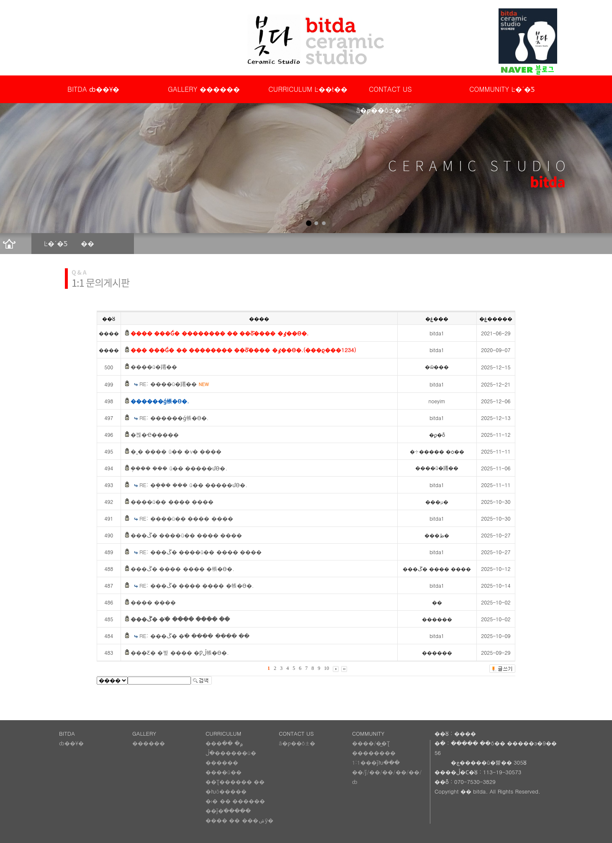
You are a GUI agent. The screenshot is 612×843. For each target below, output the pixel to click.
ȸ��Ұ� (71, 743)
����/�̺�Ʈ (371, 743)
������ (148, 743)
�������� (374, 753)
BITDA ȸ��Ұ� (93, 89)
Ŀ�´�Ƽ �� (69, 243)
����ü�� (224, 772)
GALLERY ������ (204, 89)
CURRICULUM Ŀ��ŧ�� (307, 89)
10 (326, 668)
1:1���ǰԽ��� (376, 762)
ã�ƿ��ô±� (297, 743)
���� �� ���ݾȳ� (239, 820)
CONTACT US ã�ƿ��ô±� (384, 92)
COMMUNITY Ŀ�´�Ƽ (502, 89)
